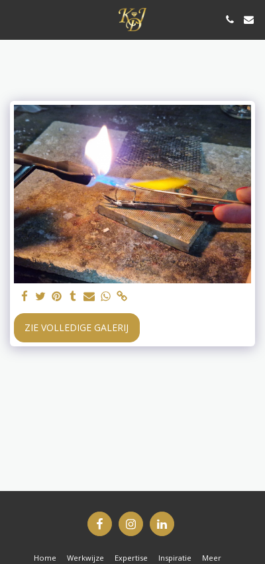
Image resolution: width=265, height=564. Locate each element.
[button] (14, 19)
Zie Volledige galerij (77, 327)
